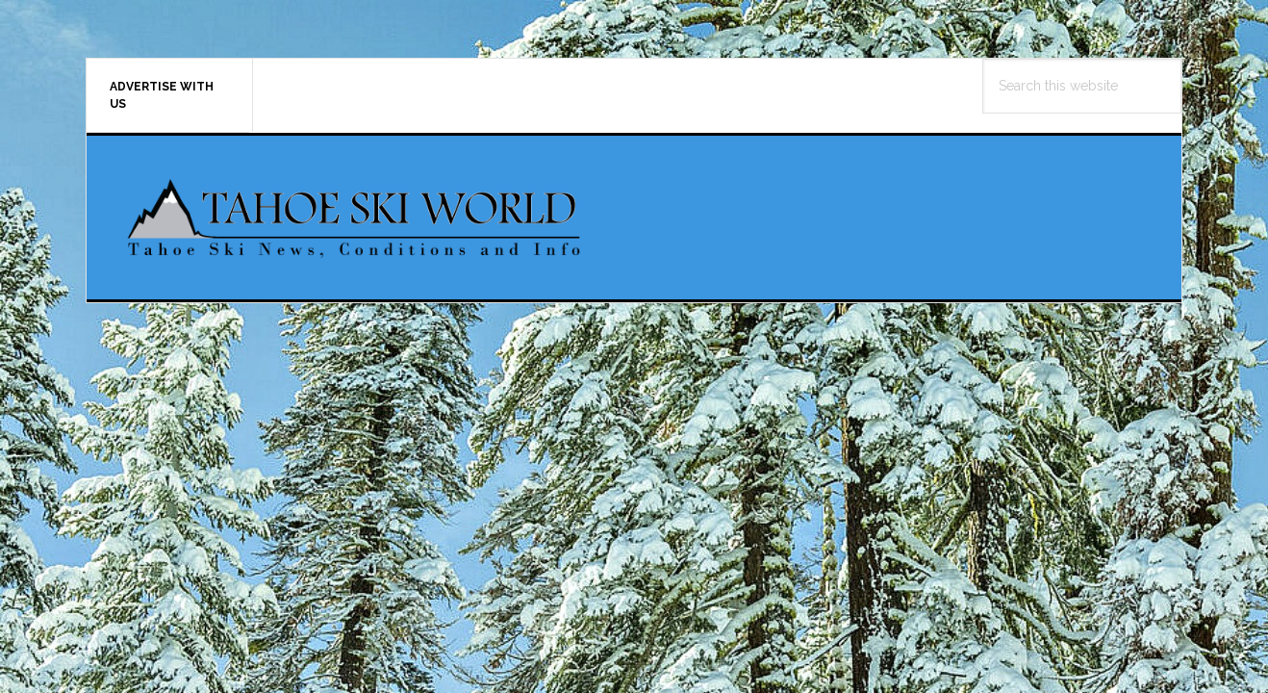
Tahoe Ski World (356, 217)
